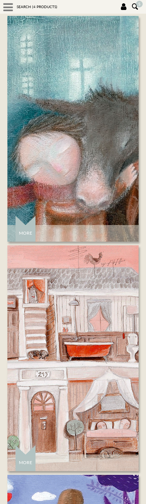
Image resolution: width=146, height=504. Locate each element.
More (25, 233)
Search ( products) (37, 6)
